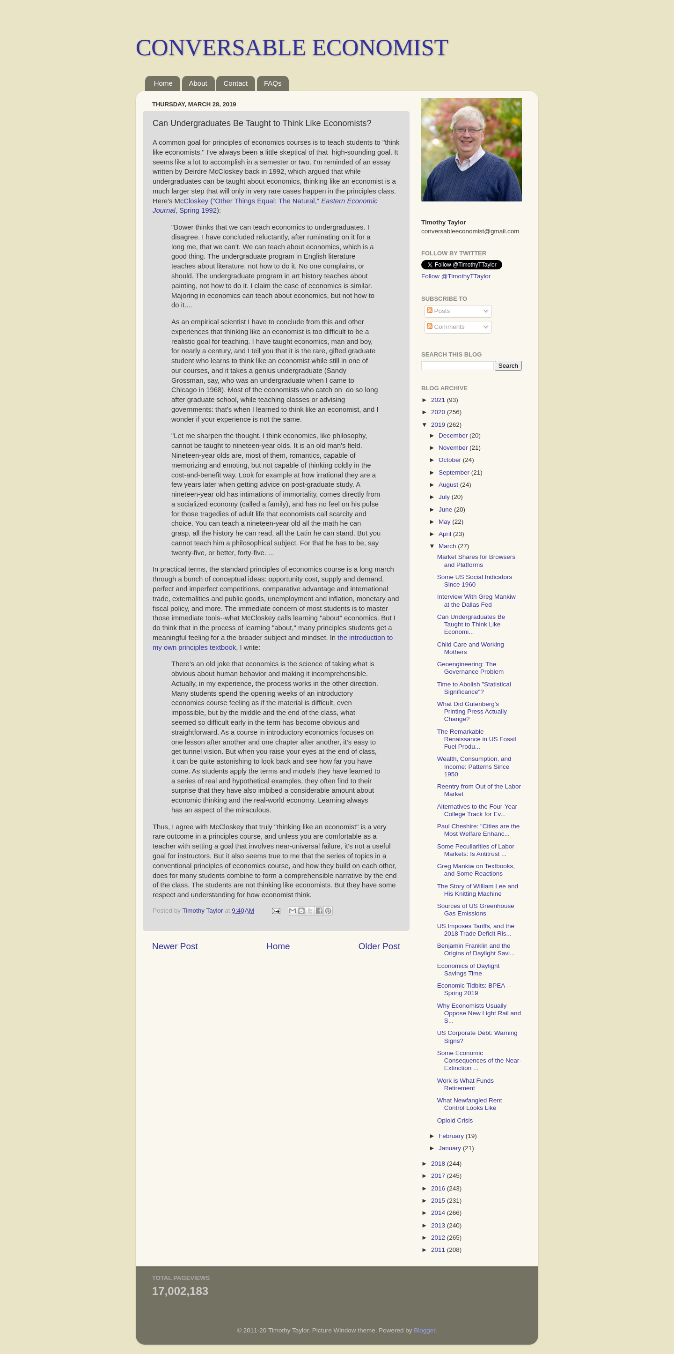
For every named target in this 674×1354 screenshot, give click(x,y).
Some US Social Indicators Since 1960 (475, 580)
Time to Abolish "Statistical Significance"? (474, 688)
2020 (439, 412)
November (454, 447)
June (446, 509)
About (198, 83)
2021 (439, 399)
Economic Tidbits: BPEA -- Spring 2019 (474, 989)
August (449, 484)
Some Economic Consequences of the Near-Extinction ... (479, 1060)
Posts (438, 310)
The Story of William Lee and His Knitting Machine (477, 890)
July (445, 496)
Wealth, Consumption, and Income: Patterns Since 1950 (474, 766)
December (454, 435)
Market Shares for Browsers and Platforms (476, 560)
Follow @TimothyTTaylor (456, 276)
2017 (439, 1175)
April (446, 533)
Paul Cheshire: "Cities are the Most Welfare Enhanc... (478, 830)
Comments (446, 326)
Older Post (379, 946)
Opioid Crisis (455, 1120)
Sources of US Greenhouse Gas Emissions (475, 909)
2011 (439, 1249)
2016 (439, 1188)
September (455, 472)
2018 (439, 1163)
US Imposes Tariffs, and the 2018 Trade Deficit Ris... (475, 930)
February (452, 1135)
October (451, 459)
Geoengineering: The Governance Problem (470, 668)
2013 (439, 1225)
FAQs (273, 83)
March (448, 546)
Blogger (424, 1330)
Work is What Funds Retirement (465, 1084)
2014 (439, 1212)
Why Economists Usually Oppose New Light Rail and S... (479, 1013)
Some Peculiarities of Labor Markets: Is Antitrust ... (475, 850)
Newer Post (175, 946)
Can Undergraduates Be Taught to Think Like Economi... (471, 624)
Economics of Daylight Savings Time (468, 969)
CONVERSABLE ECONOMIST (292, 47)
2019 (439, 424)
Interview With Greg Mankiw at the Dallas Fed (476, 600)
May (445, 521)
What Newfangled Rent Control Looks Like (469, 1104)
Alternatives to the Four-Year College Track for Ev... (477, 810)
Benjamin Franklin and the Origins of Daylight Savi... (476, 949)
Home (163, 83)
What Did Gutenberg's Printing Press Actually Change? (472, 711)
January (451, 1148)
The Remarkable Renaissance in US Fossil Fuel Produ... (476, 739)
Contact (235, 83)
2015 (439, 1200)
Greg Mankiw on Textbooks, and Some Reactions (476, 870)
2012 (439, 1237)
